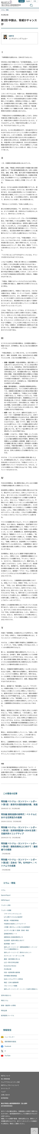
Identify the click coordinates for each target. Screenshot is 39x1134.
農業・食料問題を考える (12, 959)
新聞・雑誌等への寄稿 (8, 1005)
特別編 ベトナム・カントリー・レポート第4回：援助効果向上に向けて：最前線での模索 (19, 846)
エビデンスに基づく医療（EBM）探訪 (16, 930)
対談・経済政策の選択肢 (12, 972)
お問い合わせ (5, 1095)
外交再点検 (7, 969)
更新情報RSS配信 (10, 1041)
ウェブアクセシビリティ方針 (10, 1082)
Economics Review (10, 966)
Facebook (8, 1046)
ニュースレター (10, 1037)
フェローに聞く (6, 905)
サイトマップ (5, 1088)
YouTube (7, 1056)
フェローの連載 (6, 910)
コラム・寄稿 (5, 10)
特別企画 (4, 1010)
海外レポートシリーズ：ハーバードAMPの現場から (21, 989)
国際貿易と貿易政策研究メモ (13, 937)
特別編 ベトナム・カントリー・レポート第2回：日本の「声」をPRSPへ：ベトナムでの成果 (19, 862)
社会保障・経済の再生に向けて (14, 940)
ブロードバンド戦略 (10, 986)
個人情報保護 (5, 1079)
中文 (35, 1)
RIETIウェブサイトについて (10, 1085)
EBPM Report (5, 900)
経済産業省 (4, 1098)
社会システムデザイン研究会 (13, 979)
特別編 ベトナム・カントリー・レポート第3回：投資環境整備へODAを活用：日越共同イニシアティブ (19, 830)
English (28, 1)
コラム (3, 890)
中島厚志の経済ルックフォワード (15, 924)
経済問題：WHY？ (10, 944)
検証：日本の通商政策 (11, 982)
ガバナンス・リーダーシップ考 (14, 956)
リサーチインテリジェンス (12, 914)
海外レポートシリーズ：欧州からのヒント (18, 952)
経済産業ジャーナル (7, 1015)
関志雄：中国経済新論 (11, 920)
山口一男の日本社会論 (11, 962)
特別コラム (4, 1000)
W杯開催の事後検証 (10, 976)
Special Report (5, 895)
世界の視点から (6, 995)
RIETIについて (5, 1076)
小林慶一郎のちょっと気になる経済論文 (17, 927)
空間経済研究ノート (10, 934)
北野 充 (11, 36)
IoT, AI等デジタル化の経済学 (13, 917)
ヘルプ (3, 1092)
